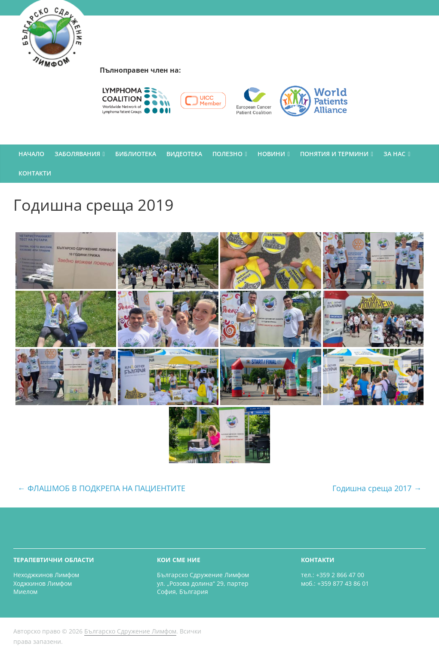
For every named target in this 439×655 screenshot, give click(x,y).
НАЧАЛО (31, 154)
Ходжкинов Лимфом (42, 583)
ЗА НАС (394, 154)
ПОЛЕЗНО (227, 154)
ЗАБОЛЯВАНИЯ (77, 154)
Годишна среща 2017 (376, 488)
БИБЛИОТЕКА (135, 154)
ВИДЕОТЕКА (184, 154)
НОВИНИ (271, 154)
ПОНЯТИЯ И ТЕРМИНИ (334, 154)
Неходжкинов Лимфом (46, 575)
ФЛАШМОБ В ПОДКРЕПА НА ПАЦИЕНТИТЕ (101, 488)
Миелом (25, 591)
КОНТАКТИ (34, 173)
